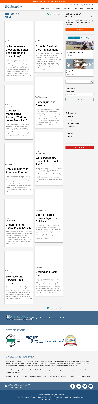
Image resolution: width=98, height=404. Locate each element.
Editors (33, 397)
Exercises (67, 8)
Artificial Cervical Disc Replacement (47, 48)
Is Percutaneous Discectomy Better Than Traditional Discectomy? (17, 51)
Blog (75, 8)
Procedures (56, 8)
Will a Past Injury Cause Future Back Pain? (47, 161)
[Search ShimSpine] (77, 81)
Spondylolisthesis (70, 71)
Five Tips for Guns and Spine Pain (74, 52)
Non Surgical (71, 126)
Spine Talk (70, 133)
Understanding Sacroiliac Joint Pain (18, 226)
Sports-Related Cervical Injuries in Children (47, 218)
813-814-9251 (87, 4)
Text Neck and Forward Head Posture (14, 280)
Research (70, 130)
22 (59, 13)
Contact (90, 8)
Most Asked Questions (74, 123)
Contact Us (79, 29)
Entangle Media (51, 400)
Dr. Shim (8, 40)
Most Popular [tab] (74, 38)
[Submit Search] (92, 81)
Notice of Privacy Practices (74, 397)
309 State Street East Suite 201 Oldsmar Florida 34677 (19, 386)
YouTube (74, 4)
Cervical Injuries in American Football (17, 170)
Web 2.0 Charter (23, 397)
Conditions (45, 8)
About (81, 8)
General (70, 120)
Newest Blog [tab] (85, 38)
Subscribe (79, 147)
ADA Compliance (56, 397)
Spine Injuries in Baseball (45, 103)
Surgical (70, 136)
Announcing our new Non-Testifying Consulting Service (49, 1)
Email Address (69, 91)
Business (70, 117)
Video (69, 140)
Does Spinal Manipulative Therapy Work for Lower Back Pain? (16, 115)
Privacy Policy (43, 397)
